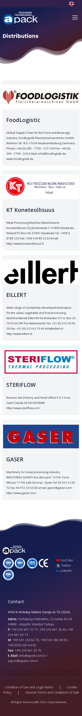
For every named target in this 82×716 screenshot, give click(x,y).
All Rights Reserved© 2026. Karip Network (38, 702)
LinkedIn (64, 571)
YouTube (64, 560)
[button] (74, 3)
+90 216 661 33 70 (28, 650)
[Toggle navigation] (75, 17)
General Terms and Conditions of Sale (52, 692)
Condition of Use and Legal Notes (29, 687)
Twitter (63, 565)
